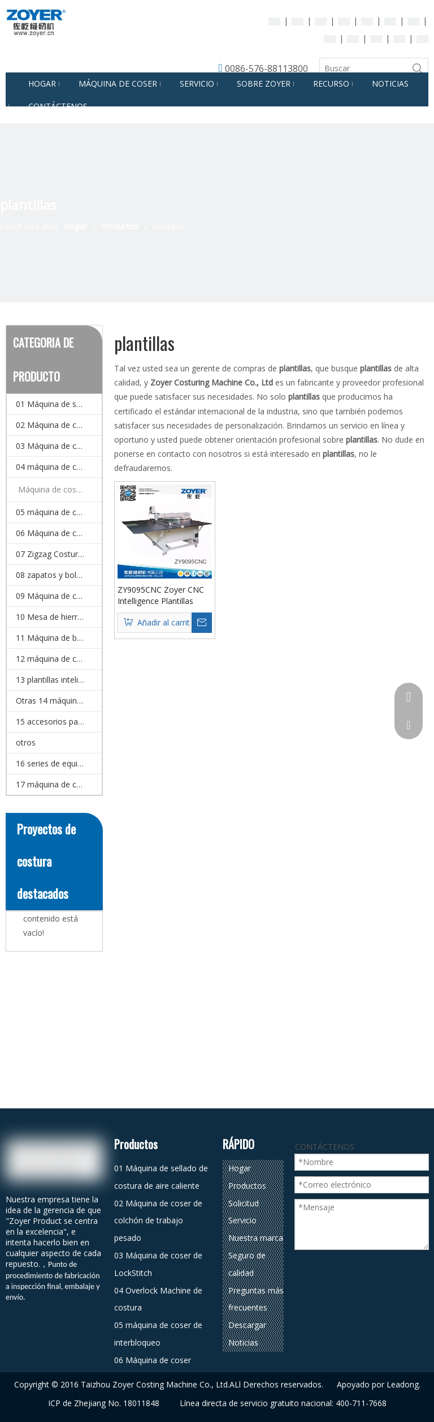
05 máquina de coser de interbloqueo (59, 512)
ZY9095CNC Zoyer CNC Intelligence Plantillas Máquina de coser (161, 595)
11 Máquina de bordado (59, 637)
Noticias (243, 1342)
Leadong (403, 1384)
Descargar (247, 1325)
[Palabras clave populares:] (417, 68)
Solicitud (243, 1203)
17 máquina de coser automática (59, 784)
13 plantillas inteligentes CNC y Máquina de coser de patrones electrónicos (59, 679)
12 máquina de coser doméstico (59, 658)
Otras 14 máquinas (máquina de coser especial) (59, 700)
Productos (247, 1185)
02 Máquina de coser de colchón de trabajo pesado (59, 424)
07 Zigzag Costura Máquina (59, 554)
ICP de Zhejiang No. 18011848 (103, 1403)
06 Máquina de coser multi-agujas (59, 533)
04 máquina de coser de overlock (59, 466)
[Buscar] (363, 68)
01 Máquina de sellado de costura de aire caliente (59, 404)
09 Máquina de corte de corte (59, 595)
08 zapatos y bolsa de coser (59, 574)
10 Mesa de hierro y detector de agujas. (59, 616)
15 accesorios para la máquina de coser (59, 721)
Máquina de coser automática (60, 489)
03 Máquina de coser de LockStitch (59, 445)
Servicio (242, 1220)
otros (26, 742)
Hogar (239, 1168)
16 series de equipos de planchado (59, 763)
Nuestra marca (255, 1237)
